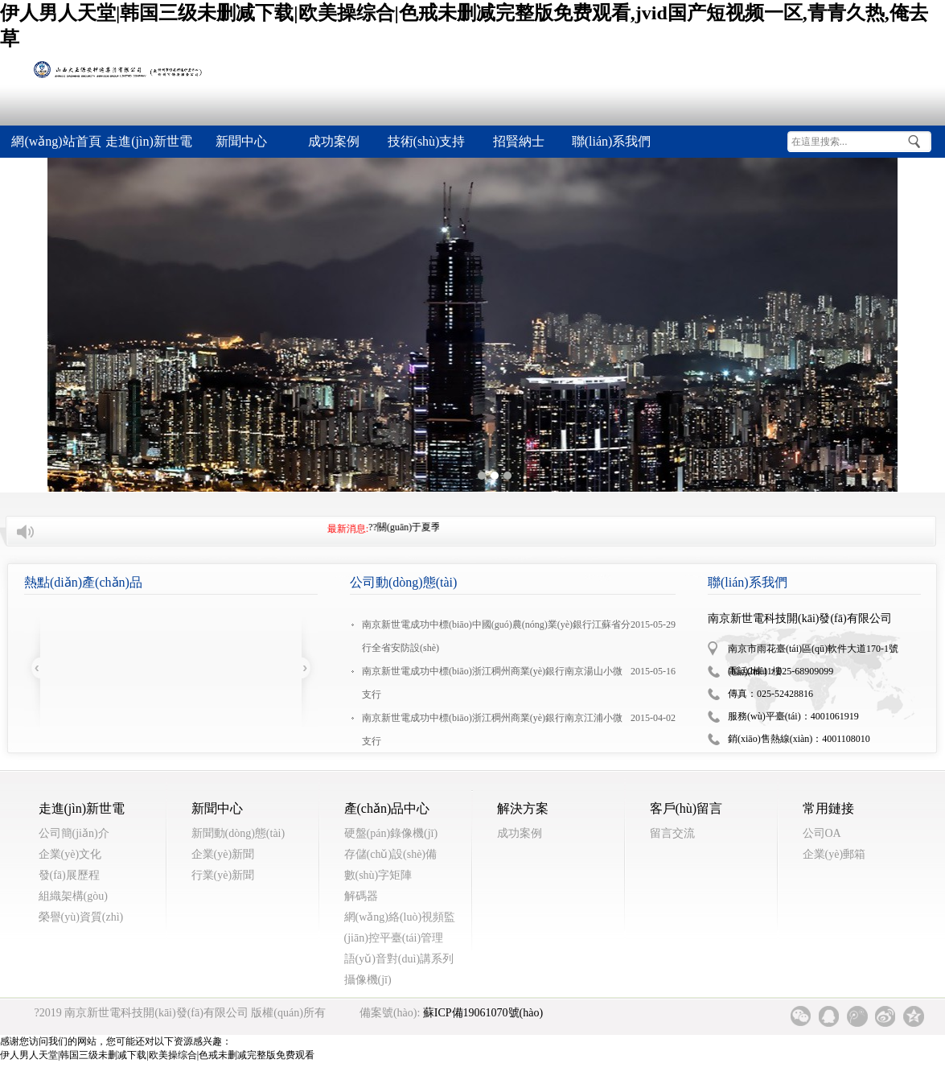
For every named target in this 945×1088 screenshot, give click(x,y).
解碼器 (361, 896)
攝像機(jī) (368, 980)
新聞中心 (217, 808)
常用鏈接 (828, 808)
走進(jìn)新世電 (148, 141)
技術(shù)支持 (427, 141)
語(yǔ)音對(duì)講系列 (399, 959)
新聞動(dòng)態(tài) (238, 833)
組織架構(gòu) (73, 896)
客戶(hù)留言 (686, 808)
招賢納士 (518, 141)
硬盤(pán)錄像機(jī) (391, 833)
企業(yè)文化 (70, 854)
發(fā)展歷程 (69, 875)
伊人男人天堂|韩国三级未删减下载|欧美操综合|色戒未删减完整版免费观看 (157, 1055)
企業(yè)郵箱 (834, 854)
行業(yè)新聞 (223, 875)
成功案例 (519, 833)
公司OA (822, 833)
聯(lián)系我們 (611, 141)
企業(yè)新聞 (223, 854)
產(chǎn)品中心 (387, 808)
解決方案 (523, 808)
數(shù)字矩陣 (378, 875)
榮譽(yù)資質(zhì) (81, 917)
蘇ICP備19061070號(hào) (483, 1013)
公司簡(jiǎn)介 (74, 833)
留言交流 (672, 833)
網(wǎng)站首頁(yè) (56, 146)
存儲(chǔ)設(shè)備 (391, 854)
